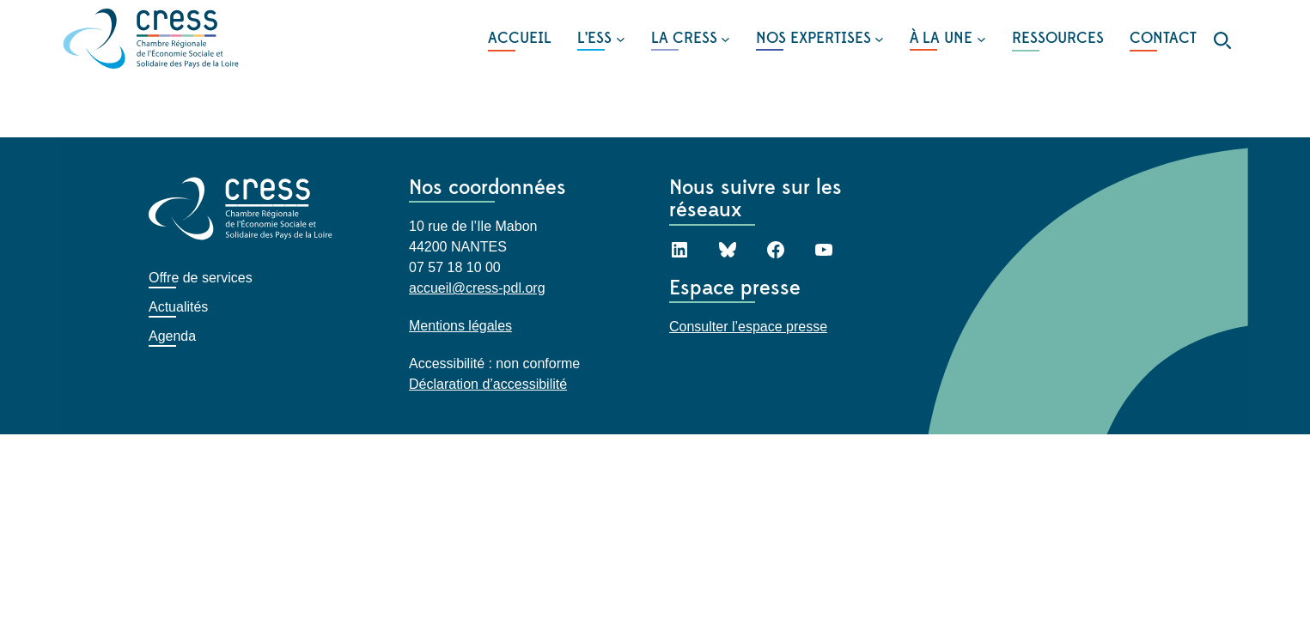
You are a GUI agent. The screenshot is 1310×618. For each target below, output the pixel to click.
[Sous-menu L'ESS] (601, 38)
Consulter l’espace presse (748, 326)
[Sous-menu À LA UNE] (947, 38)
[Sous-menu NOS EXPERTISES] (820, 38)
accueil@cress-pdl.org (477, 288)
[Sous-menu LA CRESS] (690, 38)
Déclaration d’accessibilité (488, 384)
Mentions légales (460, 325)
